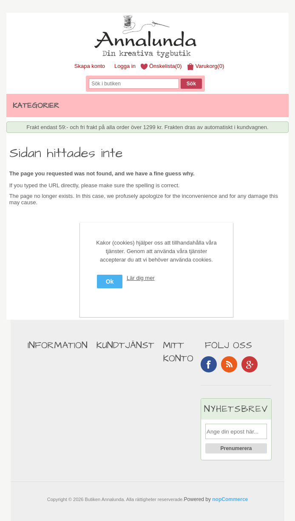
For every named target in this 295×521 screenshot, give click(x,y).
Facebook (209, 364)
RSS (229, 364)
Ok (110, 281)
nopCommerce (230, 499)
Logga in (125, 66)
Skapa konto (89, 66)
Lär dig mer (141, 278)
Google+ (249, 364)
